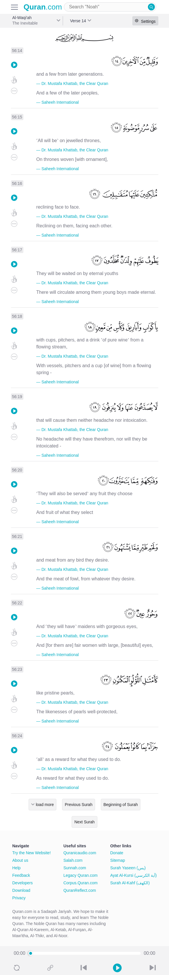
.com (43, 7)
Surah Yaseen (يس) (128, 868)
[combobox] (110, 7)
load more (45, 804)
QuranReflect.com (79, 890)
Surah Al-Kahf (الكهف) (130, 883)
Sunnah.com (74, 868)
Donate (116, 852)
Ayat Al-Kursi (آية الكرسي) (133, 875)
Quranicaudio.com (79, 852)
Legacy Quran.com (80, 875)
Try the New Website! (31, 852)
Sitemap (117, 860)
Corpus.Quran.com (80, 883)
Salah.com (72, 860)
